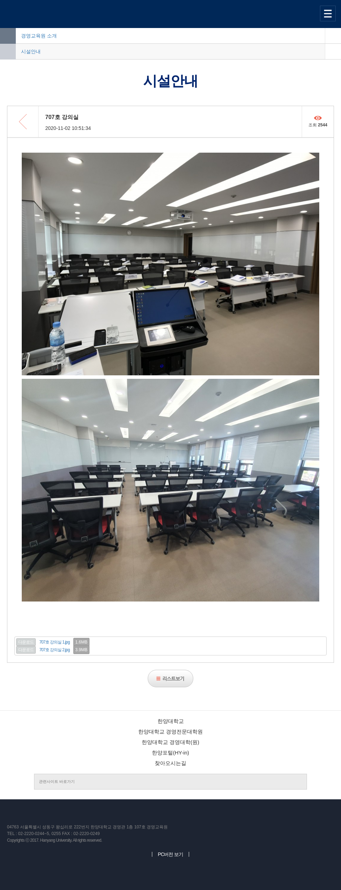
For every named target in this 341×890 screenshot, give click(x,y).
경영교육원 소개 (39, 36)
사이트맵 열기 (328, 13)
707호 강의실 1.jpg (54, 642)
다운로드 (26, 642)
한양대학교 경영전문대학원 (170, 732)
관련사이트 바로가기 (57, 781)
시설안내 (31, 51)
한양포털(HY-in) (170, 753)
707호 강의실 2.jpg (54, 649)
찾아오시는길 (170, 763)
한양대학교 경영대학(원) (170, 742)
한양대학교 (171, 721)
